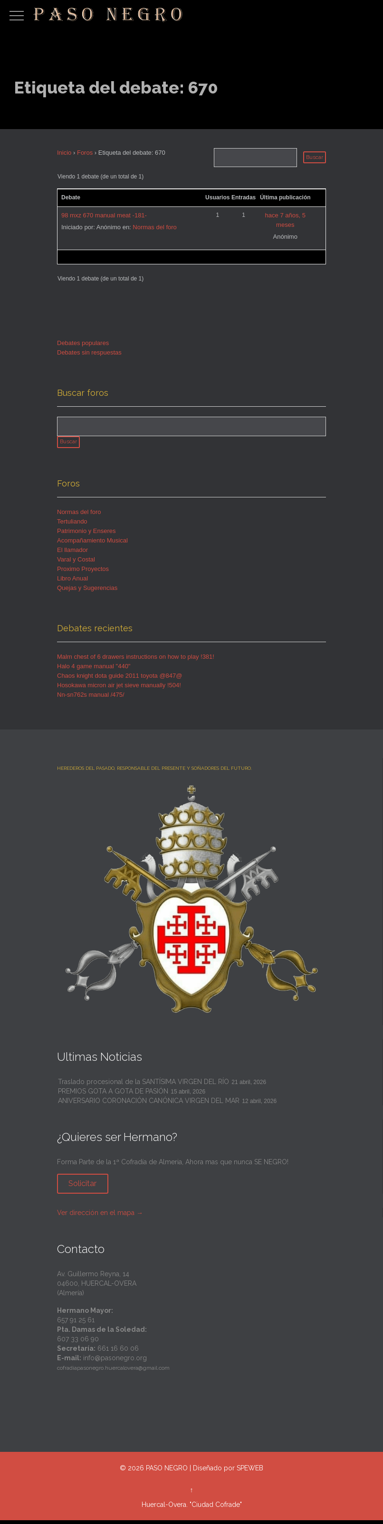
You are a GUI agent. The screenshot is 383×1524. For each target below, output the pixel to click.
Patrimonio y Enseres (86, 534)
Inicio (64, 152)
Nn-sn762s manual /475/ (90, 697)
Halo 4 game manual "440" (94, 669)
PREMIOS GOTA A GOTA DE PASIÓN (113, 1094)
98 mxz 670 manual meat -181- (104, 215)
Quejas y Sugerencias (87, 591)
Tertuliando (72, 524)
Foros (85, 152)
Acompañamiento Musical (92, 543)
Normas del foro (154, 227)
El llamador (72, 553)
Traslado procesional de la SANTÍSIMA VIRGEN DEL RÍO (143, 1085)
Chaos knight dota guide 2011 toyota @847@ (119, 679)
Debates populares (83, 342)
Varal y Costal (76, 562)
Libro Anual (72, 581)
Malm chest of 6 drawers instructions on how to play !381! (135, 660)
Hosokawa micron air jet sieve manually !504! (119, 688)
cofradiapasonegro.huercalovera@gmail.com (113, 1371)
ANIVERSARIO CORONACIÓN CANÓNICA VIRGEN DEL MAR (148, 1104)
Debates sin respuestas (89, 352)
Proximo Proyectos (83, 572)
